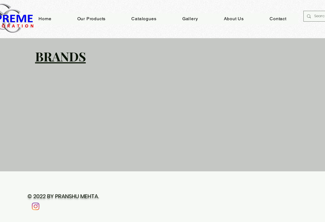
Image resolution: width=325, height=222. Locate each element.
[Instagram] (35, 206)
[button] (190, 18)
